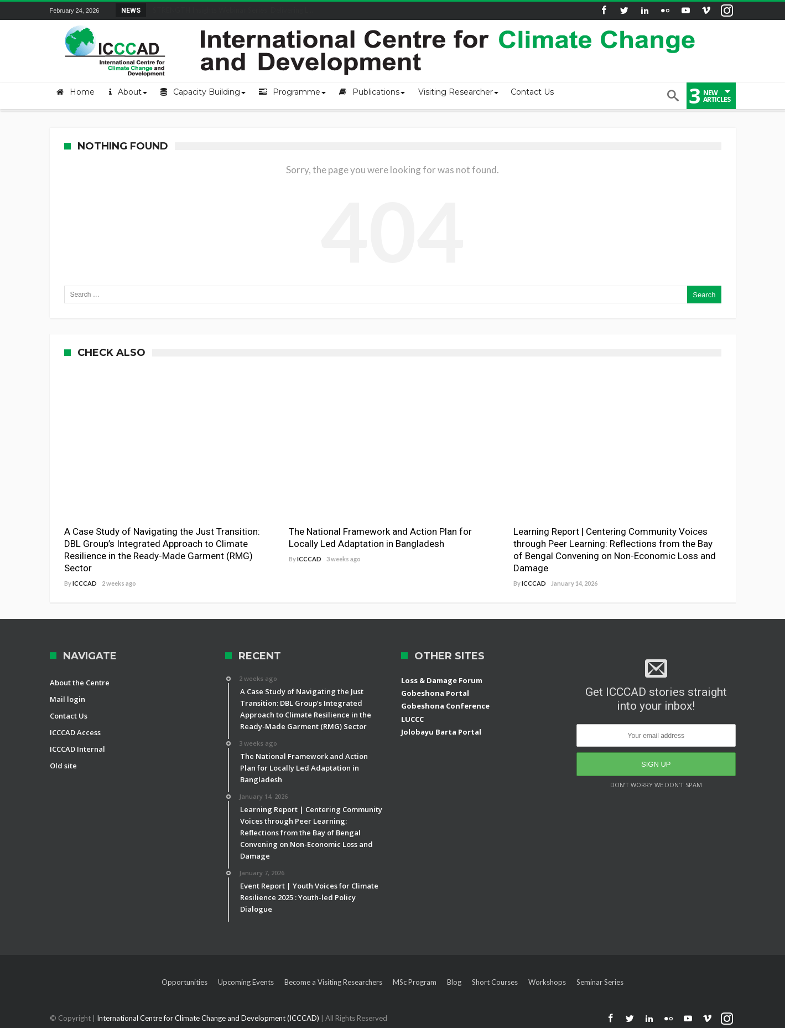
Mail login (67, 699)
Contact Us (68, 716)
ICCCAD (84, 583)
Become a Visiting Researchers (333, 982)
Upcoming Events (246, 982)
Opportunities (184, 982)
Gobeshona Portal (435, 693)
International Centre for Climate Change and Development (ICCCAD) (209, 1018)
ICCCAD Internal (77, 749)
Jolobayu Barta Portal (441, 732)
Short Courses (495, 982)
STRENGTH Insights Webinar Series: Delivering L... (230, 10)
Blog (454, 982)
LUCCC (412, 719)
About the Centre (80, 683)
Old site (63, 766)
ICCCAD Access (75, 732)
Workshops (547, 982)
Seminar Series (599, 982)
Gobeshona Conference (445, 706)
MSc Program (414, 982)
